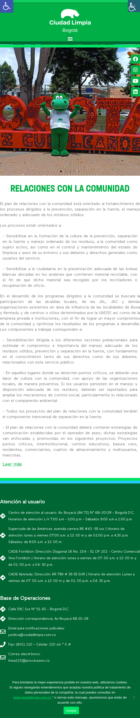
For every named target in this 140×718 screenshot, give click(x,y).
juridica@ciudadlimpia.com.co (32, 635)
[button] (70, 38)
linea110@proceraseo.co (29, 660)
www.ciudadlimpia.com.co (32, 697)
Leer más (12, 462)
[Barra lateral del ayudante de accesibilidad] (134, 6)
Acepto (71, 710)
